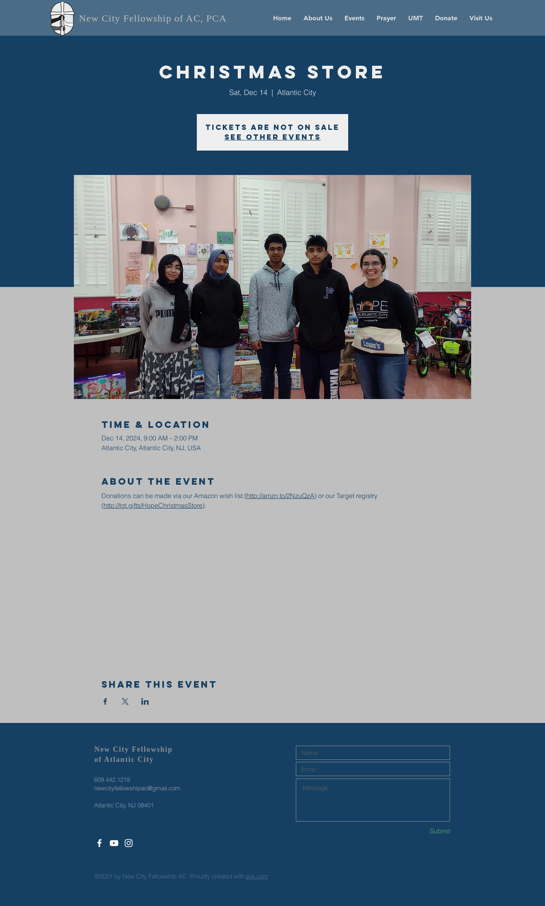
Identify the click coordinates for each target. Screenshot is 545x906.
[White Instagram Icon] (128, 843)
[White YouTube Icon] (114, 843)
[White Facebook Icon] (99, 843)
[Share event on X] (125, 701)
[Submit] (421, 831)
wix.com (257, 876)
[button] (317, 18)
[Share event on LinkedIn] (145, 701)
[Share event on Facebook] (105, 701)
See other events (272, 137)
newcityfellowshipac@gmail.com (137, 788)
